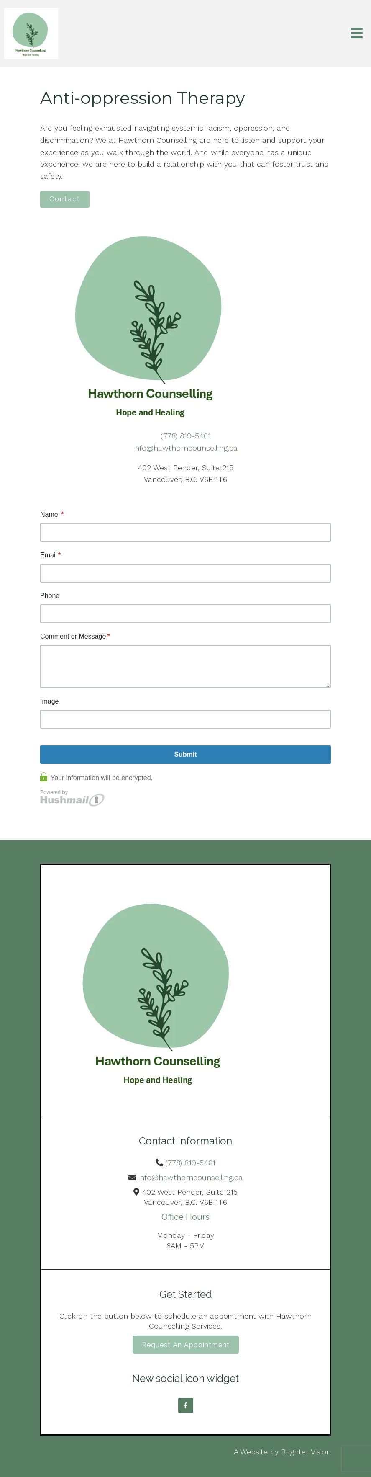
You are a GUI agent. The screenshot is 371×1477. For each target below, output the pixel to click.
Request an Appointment (186, 1345)
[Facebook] (185, 1405)
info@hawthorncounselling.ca (185, 447)
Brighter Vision (306, 1451)
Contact (64, 199)
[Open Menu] (357, 33)
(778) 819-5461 (186, 435)
